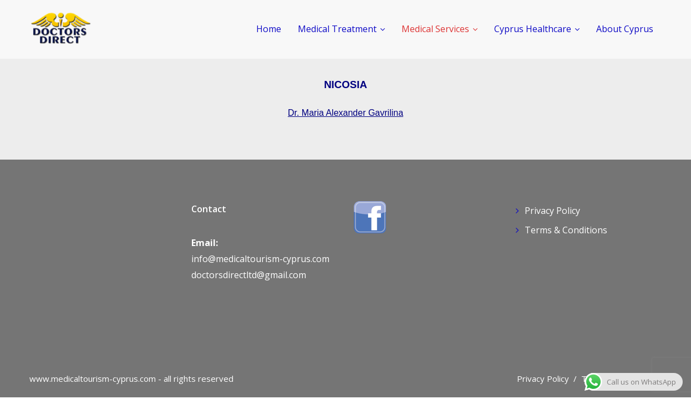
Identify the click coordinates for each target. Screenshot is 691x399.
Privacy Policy (552, 210)
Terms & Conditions (566, 230)
